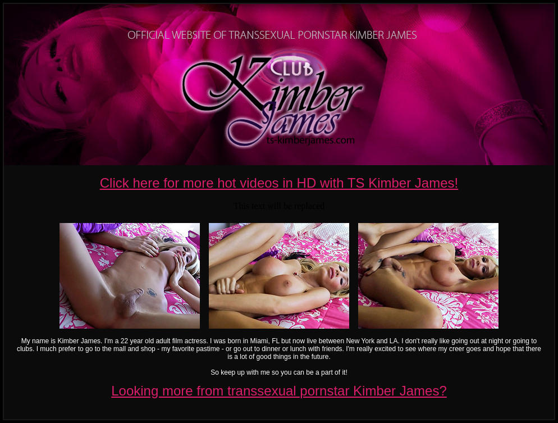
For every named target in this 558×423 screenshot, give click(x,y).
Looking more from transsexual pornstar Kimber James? (279, 390)
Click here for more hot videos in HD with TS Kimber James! (279, 182)
